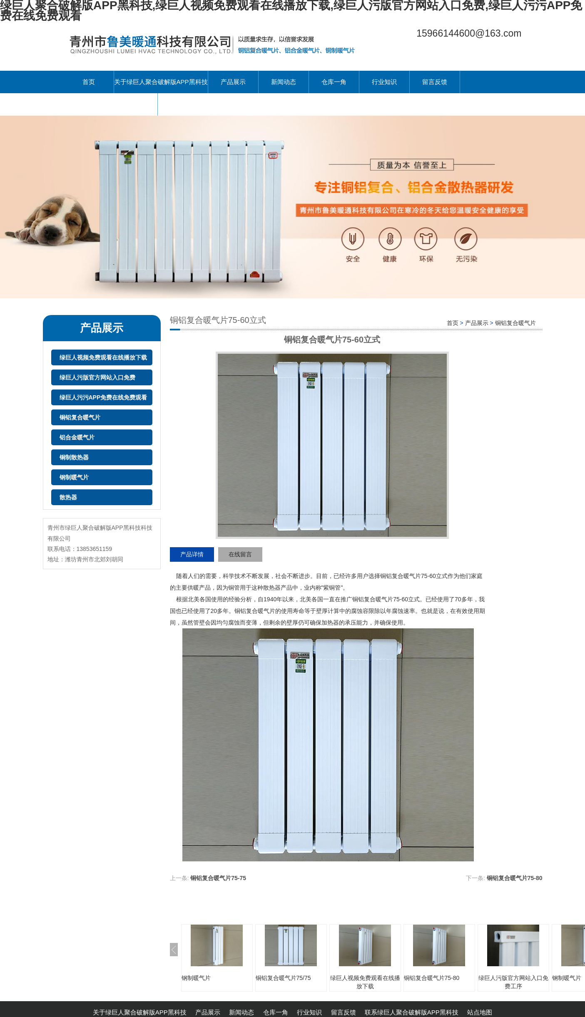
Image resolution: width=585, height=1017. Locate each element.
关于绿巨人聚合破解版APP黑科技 (161, 81)
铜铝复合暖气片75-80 (515, 878)
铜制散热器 (74, 457)
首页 (88, 81)
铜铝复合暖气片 (80, 417)
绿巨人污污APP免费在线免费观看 (103, 397)
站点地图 (479, 1012)
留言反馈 (434, 81)
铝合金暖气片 (77, 437)
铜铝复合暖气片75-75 (218, 878)
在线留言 (240, 554)
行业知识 (384, 81)
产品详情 (192, 554)
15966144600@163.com (468, 33)
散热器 (68, 497)
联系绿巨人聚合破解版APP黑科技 (110, 104)
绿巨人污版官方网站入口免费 (97, 377)
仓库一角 (333, 81)
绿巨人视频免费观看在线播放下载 (103, 357)
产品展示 (233, 81)
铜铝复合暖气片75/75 (283, 978)
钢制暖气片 (74, 477)
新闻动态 (283, 81)
